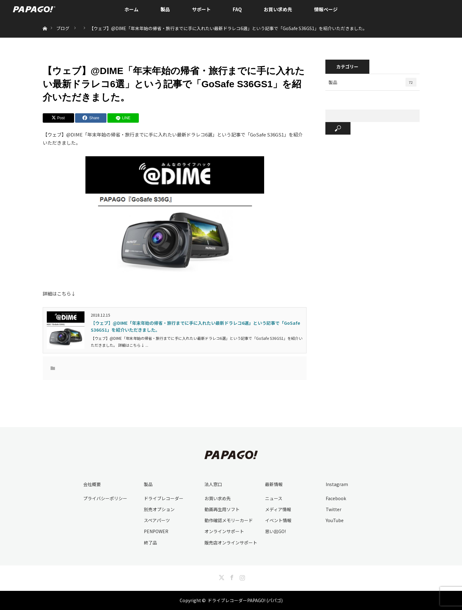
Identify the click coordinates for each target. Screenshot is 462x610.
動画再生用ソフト (222, 509)
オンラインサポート (224, 531)
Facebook (336, 498)
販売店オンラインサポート (230, 542)
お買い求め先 (278, 9)
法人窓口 (213, 484)
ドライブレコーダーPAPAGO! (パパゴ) (245, 600)
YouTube (335, 520)
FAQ (237, 9)
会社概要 (92, 484)
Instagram (337, 484)
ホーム (131, 9)
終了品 (150, 542)
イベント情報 (278, 520)
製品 (165, 9)
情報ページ (326, 9)
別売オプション (159, 509)
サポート (201, 9)
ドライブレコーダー (163, 498)
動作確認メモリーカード (228, 520)
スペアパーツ (157, 520)
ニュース (273, 498)
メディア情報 (278, 509)
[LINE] (123, 118)
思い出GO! (275, 531)
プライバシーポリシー (105, 498)
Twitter (333, 509)
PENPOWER (156, 531)
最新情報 (274, 484)
